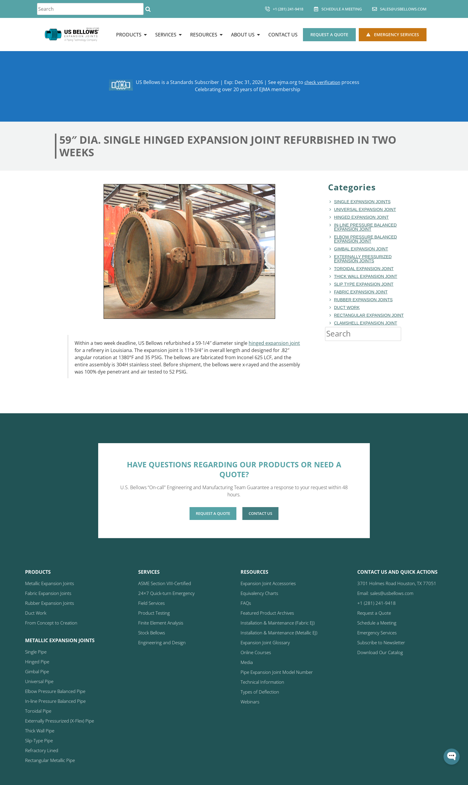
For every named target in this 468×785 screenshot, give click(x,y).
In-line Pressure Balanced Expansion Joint (365, 227)
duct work (347, 307)
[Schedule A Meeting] (316, 9)
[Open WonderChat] (452, 757)
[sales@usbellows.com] (374, 9)
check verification (322, 82)
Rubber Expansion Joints (363, 299)
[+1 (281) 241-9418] (267, 9)
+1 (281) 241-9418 (288, 9)
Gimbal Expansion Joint (361, 249)
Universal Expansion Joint (365, 209)
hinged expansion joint (274, 343)
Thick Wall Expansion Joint (365, 276)
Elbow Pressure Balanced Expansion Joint (365, 239)
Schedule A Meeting (341, 9)
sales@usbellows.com (403, 9)
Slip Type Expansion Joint (363, 284)
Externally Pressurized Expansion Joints (363, 258)
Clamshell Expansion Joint (365, 323)
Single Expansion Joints (362, 201)
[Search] (148, 9)
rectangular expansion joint (369, 315)
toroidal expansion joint (364, 268)
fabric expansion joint (360, 292)
